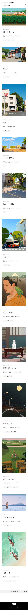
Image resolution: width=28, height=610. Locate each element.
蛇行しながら (8, 479)
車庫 (5, 122)
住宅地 (5, 69)
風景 (9, 130)
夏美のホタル (8, 423)
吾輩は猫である (9, 368)
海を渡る (6, 573)
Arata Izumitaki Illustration (7, 4)
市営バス (6, 257)
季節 (4, 525)
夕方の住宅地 (8, 158)
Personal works (7, 29)
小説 (8, 320)
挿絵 (11, 431)
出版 (4, 320)
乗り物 (5, 130)
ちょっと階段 (8, 204)
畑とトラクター (9, 32)
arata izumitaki (15, 608)
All (3, 29)
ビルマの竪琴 (8, 312)
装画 (11, 320)
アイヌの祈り (8, 517)
